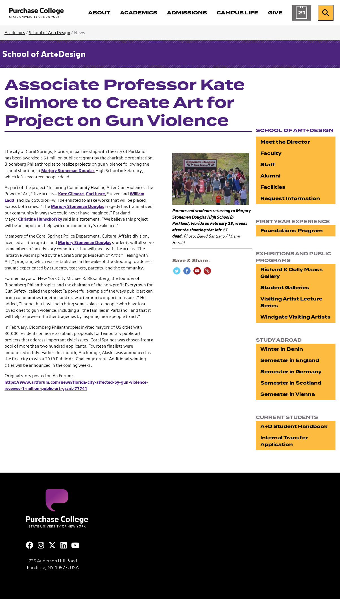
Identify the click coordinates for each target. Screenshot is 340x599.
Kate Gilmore (71, 194)
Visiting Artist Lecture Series (291, 302)
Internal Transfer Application (284, 441)
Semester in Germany (291, 371)
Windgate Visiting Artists (295, 317)
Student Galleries (284, 287)
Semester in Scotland (290, 383)
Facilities (272, 187)
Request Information (290, 198)
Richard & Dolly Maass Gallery (291, 273)
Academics (15, 33)
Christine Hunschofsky (40, 219)
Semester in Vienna (287, 394)
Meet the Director (285, 142)
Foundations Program (291, 230)
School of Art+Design (49, 33)
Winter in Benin (281, 349)
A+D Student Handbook (294, 426)
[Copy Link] (207, 271)
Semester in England (289, 360)
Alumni (270, 175)
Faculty (271, 153)
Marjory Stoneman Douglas (68, 171)
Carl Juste (95, 194)
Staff (267, 164)
